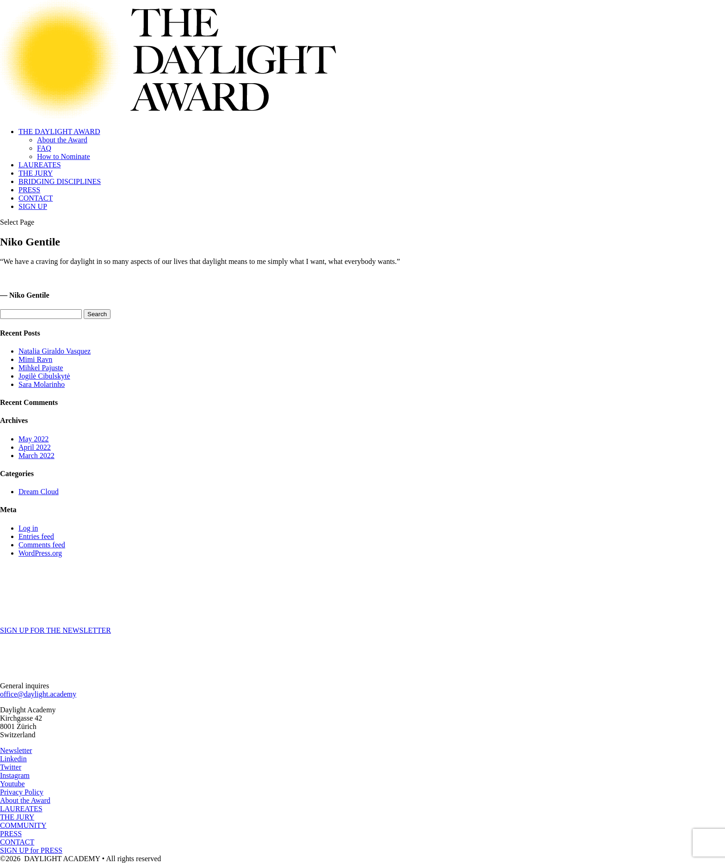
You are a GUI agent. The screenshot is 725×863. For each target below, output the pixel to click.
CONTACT (35, 198)
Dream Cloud (38, 492)
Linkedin (13, 759)
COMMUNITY (23, 825)
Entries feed (36, 536)
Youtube (12, 784)
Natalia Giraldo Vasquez (54, 351)
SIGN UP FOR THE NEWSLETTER (55, 630)
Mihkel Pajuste (40, 368)
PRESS (29, 190)
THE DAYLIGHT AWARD (59, 131)
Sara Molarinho (41, 384)
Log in (28, 528)
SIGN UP (32, 206)
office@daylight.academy (38, 694)
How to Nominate (63, 156)
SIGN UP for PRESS (31, 850)
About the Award (62, 140)
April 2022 (34, 447)
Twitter (10, 767)
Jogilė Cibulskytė (44, 376)
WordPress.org (40, 553)
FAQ (44, 148)
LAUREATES (39, 165)
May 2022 (33, 439)
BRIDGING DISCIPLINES (59, 181)
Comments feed (41, 545)
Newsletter (16, 750)
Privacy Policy (21, 792)
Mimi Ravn (35, 359)
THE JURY (35, 173)
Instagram (15, 775)
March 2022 (36, 455)
